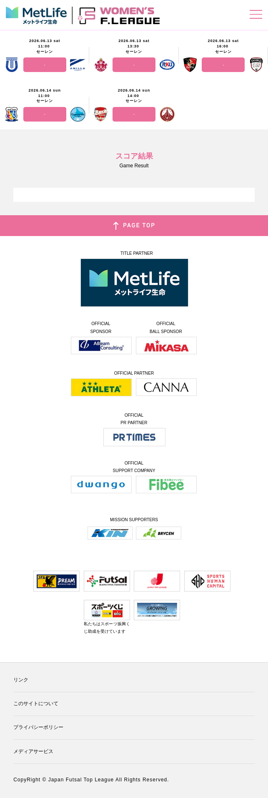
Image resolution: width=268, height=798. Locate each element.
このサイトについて (35, 703)
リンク (20, 680)
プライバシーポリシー (38, 727)
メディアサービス (33, 751)
